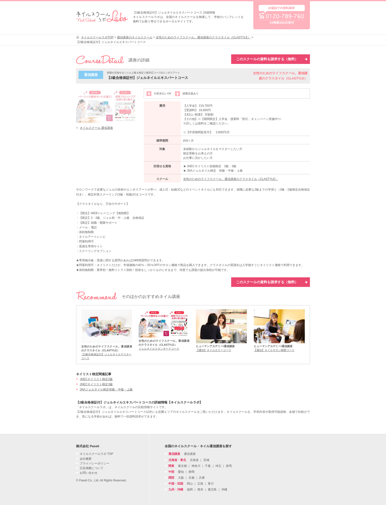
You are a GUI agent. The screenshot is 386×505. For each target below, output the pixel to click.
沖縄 (224, 489)
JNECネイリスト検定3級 (96, 384)
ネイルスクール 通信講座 (96, 128)
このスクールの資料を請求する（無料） (271, 59)
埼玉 (218, 466)
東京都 (182, 466)
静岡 (191, 472)
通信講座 (190, 454)
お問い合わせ (88, 473)
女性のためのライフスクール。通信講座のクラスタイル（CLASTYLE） (230, 179)
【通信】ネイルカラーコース (213, 350)
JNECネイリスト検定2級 (96, 379)
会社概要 (86, 458)
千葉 (208, 466)
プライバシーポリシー (94, 463)
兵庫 (202, 477)
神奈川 (196, 466)
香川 (211, 483)
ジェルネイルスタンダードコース (159, 348)
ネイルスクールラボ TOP (96, 454)
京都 (191, 477)
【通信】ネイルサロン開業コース (274, 350)
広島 (200, 483)
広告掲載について (91, 468)
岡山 (190, 483)
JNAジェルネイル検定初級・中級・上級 (106, 389)
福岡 (190, 489)
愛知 (181, 472)
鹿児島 (212, 489)
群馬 (229, 466)
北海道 (194, 460)
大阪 (181, 477)
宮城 (206, 460)
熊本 (200, 489)
